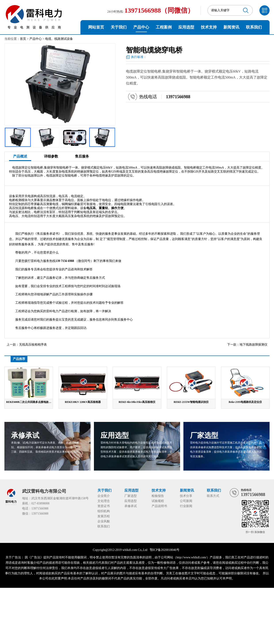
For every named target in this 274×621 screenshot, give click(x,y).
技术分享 (186, 496)
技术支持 (209, 27)
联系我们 (254, 27)
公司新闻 (186, 501)
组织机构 (103, 511)
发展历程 (103, 516)
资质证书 (103, 506)
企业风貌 (103, 521)
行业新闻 (186, 506)
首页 (23, 38)
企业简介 (103, 496)
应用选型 (186, 27)
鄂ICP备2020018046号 (164, 550)
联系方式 (213, 496)
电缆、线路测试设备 (59, 38)
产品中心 (141, 27)
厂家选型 (130, 496)
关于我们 (119, 27)
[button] (95, 136)
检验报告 (158, 496)
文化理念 (103, 501)
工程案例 (164, 27)
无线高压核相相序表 (33, 344)
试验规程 (158, 501)
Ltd (145, 550)
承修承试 (130, 506)
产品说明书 (159, 506)
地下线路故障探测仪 (253, 344)
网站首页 (96, 27)
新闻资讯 (231, 27)
